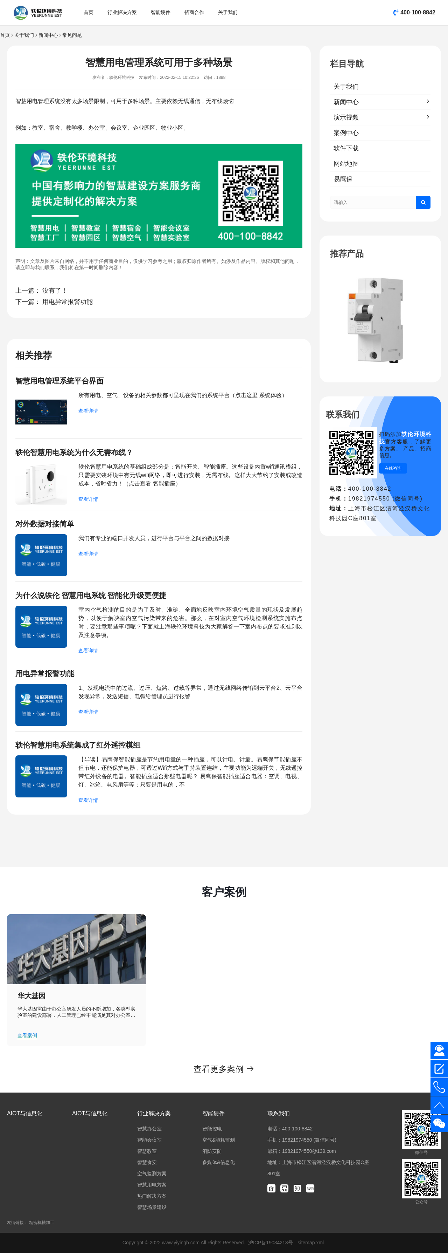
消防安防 (212, 1156)
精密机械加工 (41, 1227)
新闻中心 (48, 35)
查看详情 (88, 411)
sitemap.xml (311, 1247)
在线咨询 (393, 468)
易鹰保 (343, 179)
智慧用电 (26, 101)
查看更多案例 (224, 1074)
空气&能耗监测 (218, 1145)
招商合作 (194, 12)
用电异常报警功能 (67, 301)
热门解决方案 (152, 1201)
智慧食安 (147, 1167)
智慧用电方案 (152, 1189)
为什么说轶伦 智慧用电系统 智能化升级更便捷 (94, 597)
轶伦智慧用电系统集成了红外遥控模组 (80, 748)
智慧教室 (147, 1156)
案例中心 (346, 132)
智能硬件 (160, 12)
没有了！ (55, 290)
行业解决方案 (122, 12)
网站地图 (346, 163)
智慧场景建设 (152, 1212)
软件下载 (346, 148)
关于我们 (228, 12)
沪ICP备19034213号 (271, 1247)
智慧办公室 (149, 1133)
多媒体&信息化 (218, 1167)
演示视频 (346, 117)
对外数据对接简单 (46, 525)
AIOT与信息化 (24, 1118)
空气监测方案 (152, 1178)
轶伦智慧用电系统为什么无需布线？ (77, 453)
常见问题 (72, 35)
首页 (88, 12)
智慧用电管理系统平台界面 (61, 381)
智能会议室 (149, 1145)
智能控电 (212, 1133)
